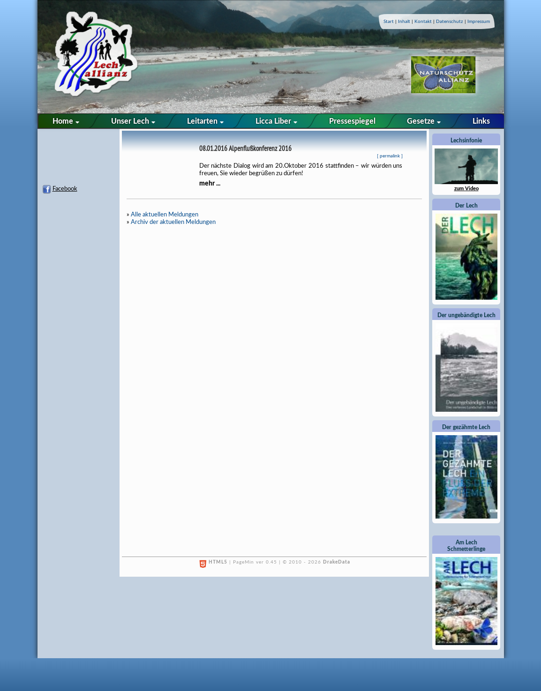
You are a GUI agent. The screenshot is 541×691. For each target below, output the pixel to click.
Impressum (478, 21)
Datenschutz (449, 21)
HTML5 (218, 562)
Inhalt (404, 21)
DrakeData (336, 562)
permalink (390, 156)
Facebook (65, 189)
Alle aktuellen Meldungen (164, 215)
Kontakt (423, 21)
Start (388, 21)
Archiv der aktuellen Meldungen (173, 222)
